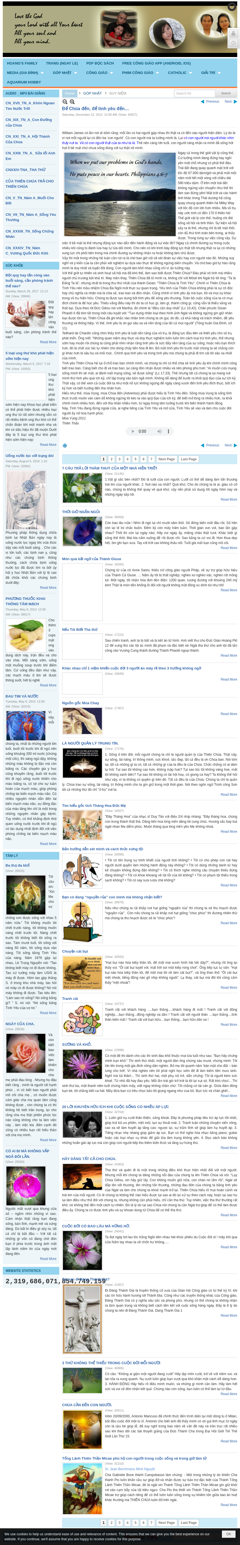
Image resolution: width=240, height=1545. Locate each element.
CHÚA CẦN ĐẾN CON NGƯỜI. (87, 1405)
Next (228, 101)
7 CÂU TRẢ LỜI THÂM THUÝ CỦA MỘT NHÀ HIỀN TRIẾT (109, 468)
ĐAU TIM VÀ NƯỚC (22, 696)
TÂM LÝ (12, 856)
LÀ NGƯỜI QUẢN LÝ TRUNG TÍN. (90, 743)
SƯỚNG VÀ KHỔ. (77, 1044)
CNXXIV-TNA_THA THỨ (25, 170)
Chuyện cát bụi (75, 951)
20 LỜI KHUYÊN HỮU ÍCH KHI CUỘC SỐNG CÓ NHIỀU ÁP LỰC (115, 1107)
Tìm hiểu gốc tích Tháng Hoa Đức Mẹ (94, 806)
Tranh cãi (70, 999)
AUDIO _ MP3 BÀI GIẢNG (25, 93)
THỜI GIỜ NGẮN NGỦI (81, 512)
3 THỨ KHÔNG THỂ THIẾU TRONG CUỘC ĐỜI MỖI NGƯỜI (111, 1363)
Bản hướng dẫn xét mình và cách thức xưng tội (102, 849)
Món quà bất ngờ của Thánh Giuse (91, 559)
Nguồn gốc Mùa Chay (80, 703)
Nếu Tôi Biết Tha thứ (79, 629)
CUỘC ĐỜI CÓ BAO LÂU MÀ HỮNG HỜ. (96, 1226)
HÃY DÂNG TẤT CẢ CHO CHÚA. (89, 1159)
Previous (212, 101)
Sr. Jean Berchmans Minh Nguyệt (130, 1469)
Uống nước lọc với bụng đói (30, 456)
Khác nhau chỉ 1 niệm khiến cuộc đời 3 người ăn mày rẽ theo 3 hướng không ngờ (131, 668)
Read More (48, 342)
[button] (26, 72)
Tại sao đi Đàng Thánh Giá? (86, 1279)
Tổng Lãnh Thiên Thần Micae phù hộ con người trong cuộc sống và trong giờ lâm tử (134, 1458)
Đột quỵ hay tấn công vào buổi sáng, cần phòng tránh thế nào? (29, 280)
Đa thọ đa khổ (18, 865)
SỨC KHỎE (14, 266)
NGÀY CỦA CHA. (20, 1024)
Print (65, 445)
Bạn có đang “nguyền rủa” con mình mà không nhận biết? (112, 897)
